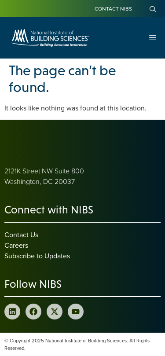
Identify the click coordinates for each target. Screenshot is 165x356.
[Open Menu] (152, 38)
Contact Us (21, 234)
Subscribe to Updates (37, 256)
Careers (16, 245)
